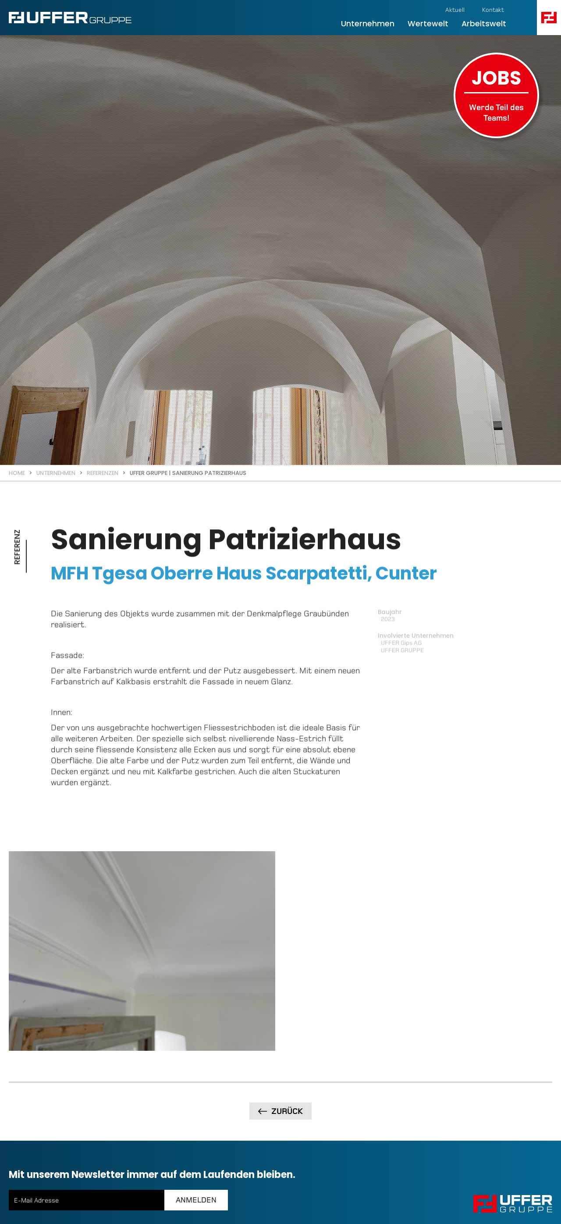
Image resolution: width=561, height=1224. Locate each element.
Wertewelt (428, 23)
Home (17, 473)
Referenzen (102, 473)
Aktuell (455, 10)
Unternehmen (367, 23)
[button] (549, 17)
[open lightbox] (142, 834)
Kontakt (493, 10)
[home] (70, 17)
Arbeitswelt (484, 23)
